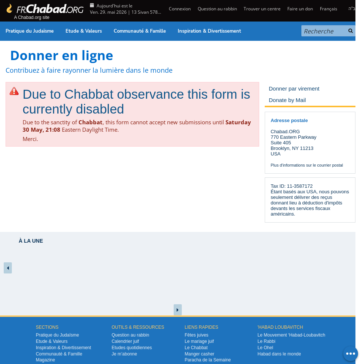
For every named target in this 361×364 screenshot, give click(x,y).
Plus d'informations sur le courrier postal (307, 165)
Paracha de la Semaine (208, 360)
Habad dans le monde (279, 354)
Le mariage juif (199, 341)
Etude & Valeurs (84, 31)
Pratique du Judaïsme (30, 31)
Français (328, 9)
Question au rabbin (217, 9)
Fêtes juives (196, 335)
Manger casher (199, 354)
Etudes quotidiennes (131, 347)
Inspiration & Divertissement (209, 31)
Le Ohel (265, 347)
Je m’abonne (124, 354)
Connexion (179, 9)
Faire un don (300, 9)
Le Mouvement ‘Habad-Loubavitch (291, 335)
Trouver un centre (262, 9)
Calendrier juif (125, 341)
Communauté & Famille (140, 31)
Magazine (45, 360)
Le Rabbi (266, 341)
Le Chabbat (196, 347)
